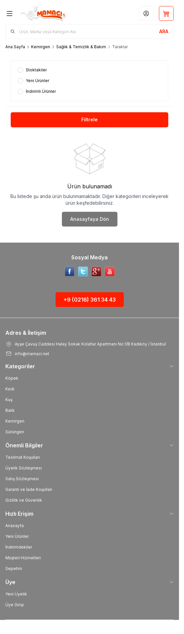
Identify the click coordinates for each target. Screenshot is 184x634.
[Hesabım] (146, 13)
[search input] (89, 31)
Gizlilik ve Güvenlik (23, 500)
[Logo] (48, 13)
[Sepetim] (166, 13)
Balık (10, 410)
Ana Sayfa (15, 46)
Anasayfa (14, 525)
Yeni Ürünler (17, 536)
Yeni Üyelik (16, 593)
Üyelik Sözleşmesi (23, 467)
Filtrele (89, 119)
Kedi (9, 388)
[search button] (164, 31)
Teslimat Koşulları (22, 457)
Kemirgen (40, 46)
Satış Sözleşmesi (22, 478)
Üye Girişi (14, 604)
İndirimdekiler (18, 547)
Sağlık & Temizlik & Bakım (81, 46)
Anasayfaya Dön (89, 219)
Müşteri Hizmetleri (23, 557)
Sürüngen (14, 431)
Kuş (8, 399)
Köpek (11, 378)
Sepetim (13, 568)
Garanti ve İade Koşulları (28, 489)
